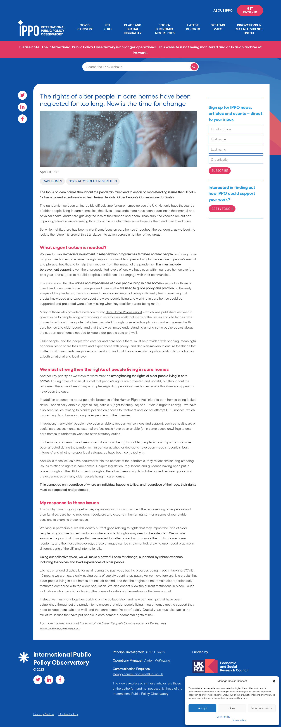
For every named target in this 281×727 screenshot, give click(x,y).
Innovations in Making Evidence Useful (249, 29)
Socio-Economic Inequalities (164, 29)
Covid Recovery (85, 27)
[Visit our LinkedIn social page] (22, 107)
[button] (274, 681)
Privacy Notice (43, 714)
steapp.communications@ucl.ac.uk (138, 674)
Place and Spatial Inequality (133, 29)
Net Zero (107, 27)
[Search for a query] (194, 66)
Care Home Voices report (124, 312)
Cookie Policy (223, 717)
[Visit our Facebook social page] (22, 118)
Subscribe (219, 170)
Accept (202, 708)
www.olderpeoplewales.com (60, 628)
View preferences (261, 708)
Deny (232, 708)
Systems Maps (218, 27)
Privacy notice (239, 720)
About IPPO (223, 10)
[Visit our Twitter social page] (22, 95)
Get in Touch (222, 208)
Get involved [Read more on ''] (250, 10)
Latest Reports (193, 27)
